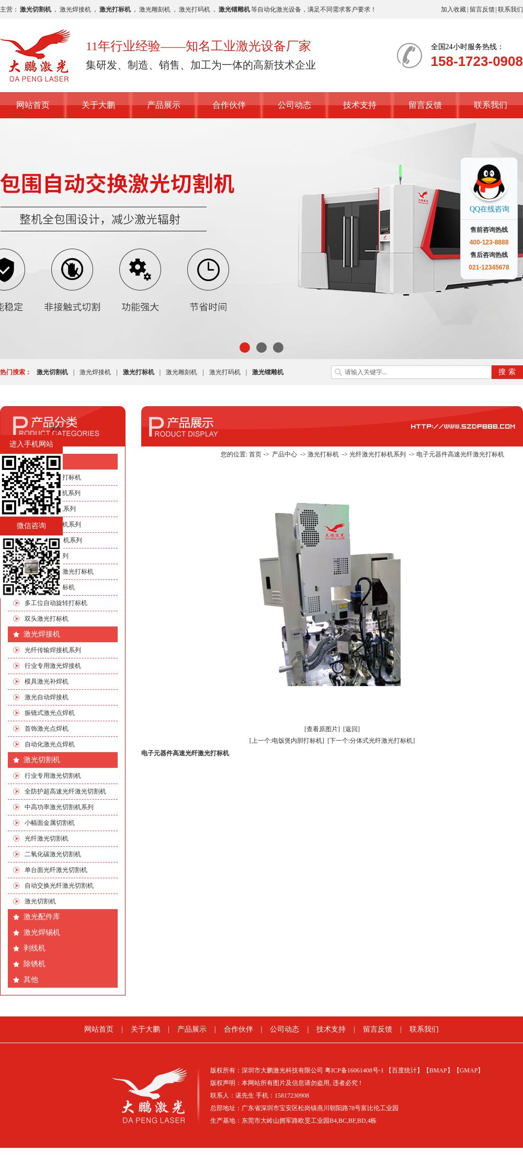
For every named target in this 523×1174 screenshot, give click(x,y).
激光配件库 (42, 917)
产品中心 (284, 454)
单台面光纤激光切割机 (56, 870)
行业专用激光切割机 (53, 775)
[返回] (351, 729)
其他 (31, 979)
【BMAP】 (438, 1070)
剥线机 (35, 948)
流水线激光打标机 (50, 587)
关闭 (56, 428)
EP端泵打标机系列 (50, 508)
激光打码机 (194, 9)
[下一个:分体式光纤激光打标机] (371, 740)
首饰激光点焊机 (47, 728)
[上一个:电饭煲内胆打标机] (286, 740)
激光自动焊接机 (47, 697)
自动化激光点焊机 (50, 744)
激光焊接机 (75, 9)
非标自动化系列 (47, 556)
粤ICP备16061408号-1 (354, 1070)
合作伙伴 (229, 104)
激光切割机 (42, 760)
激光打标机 (42, 461)
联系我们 (510, 9)
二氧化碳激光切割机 (53, 854)
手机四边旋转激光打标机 (59, 571)
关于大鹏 (98, 104)
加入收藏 (453, 9)
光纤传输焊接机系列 (53, 650)
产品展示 (163, 104)
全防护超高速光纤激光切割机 (65, 791)
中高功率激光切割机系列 (59, 807)
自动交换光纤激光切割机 (59, 885)
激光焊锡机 (42, 932)
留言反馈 (482, 9)
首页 (255, 454)
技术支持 (360, 104)
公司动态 (294, 104)
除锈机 (35, 964)
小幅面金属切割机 (50, 822)
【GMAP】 (468, 1070)
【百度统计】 (404, 1070)
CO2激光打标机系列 (53, 493)
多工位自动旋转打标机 (56, 603)
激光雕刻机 (154, 9)
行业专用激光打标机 (53, 477)
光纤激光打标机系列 (53, 524)
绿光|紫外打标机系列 (53, 540)
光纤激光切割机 (47, 838)
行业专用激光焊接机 (53, 665)
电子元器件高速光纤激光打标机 (460, 454)
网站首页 (33, 104)
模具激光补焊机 (47, 681)
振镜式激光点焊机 (50, 713)
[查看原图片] (322, 729)
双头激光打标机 (47, 618)
